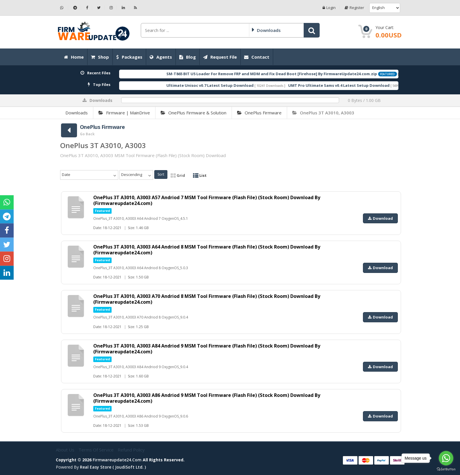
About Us (66, 450)
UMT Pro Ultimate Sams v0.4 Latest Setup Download (357, 85)
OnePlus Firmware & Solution (193, 113)
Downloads (76, 113)
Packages (129, 57)
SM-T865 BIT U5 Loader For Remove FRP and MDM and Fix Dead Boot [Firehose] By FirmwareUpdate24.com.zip (290, 73)
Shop (100, 57)
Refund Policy (131, 450)
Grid (178, 175)
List (200, 175)
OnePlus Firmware (259, 113)
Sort (160, 174)
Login (329, 8)
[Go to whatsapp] (446, 458)
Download (380, 218)
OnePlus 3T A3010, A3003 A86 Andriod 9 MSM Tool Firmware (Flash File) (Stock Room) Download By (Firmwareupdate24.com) (206, 398)
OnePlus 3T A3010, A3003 (323, 113)
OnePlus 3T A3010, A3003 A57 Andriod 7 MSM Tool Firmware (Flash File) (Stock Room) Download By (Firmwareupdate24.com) (206, 200)
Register (354, 8)
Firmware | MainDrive (124, 113)
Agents (161, 57)
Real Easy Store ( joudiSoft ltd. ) (113, 467)
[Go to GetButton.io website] (446, 469)
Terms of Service (96, 450)
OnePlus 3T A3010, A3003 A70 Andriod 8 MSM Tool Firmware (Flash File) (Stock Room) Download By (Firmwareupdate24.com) (206, 299)
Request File (220, 57)
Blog (187, 57)
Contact (256, 57)
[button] (312, 30)
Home (74, 57)
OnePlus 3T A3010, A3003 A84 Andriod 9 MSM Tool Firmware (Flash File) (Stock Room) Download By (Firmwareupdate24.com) (206, 349)
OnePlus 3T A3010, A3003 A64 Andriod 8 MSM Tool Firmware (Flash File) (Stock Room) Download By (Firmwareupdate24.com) (206, 250)
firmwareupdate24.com (117, 460)
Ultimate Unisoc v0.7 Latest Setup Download (228, 85)
